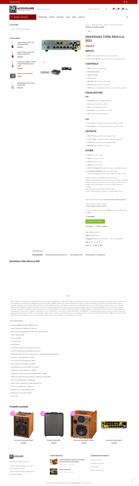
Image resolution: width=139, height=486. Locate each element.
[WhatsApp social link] (98, 245)
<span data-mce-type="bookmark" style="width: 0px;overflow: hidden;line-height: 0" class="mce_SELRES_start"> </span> (38, 280)
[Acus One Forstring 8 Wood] (23, 424)
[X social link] (93, 245)
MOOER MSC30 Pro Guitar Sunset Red (26, 84)
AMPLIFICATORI (96, 25)
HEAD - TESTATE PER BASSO (113, 25)
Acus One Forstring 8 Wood (23, 440)
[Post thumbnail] (53, 462)
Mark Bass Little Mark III (114, 440)
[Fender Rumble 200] (54, 424)
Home (87, 25)
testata (99, 242)
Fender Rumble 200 (53, 440)
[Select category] (95, 9)
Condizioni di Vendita (97, 463)
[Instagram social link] (126, 1)
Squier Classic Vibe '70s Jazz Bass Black (25, 43)
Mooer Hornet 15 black (25, 74)
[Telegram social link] (101, 245)
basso (94, 242)
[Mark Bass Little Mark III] (114, 424)
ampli (90, 242)
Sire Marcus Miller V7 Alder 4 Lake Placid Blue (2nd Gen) (26, 64)
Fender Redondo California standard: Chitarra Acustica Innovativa (72, 461)
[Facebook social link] (124, 1)
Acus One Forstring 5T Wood (84, 440)
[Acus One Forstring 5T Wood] (84, 424)
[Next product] (91, 31)
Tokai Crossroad (64, 469)
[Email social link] (96, 245)
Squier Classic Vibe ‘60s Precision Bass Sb (25, 53)
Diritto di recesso (96, 460)
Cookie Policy (95, 466)
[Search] (72, 9)
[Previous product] (86, 31)
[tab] (37, 254)
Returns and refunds (97, 470)
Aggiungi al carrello (95, 221)
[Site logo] (21, 9)
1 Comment (71, 464)
